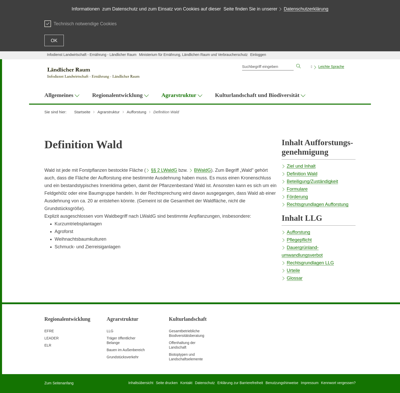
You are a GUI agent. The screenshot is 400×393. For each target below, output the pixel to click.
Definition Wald (302, 173)
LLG (110, 331)
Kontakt (186, 383)
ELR (47, 345)
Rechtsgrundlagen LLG (310, 262)
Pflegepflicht (299, 239)
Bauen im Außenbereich (126, 350)
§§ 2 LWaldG (164, 170)
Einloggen (258, 55)
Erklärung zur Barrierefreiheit (240, 383)
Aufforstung (298, 232)
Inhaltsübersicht (140, 383)
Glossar (295, 278)
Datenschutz (205, 383)
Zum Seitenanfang (58, 383)
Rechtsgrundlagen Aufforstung (317, 204)
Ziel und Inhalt (301, 166)
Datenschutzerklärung (306, 8)
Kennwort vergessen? (338, 383)
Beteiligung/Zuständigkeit (312, 181)
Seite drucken (167, 383)
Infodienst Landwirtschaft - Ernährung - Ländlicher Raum (91, 55)
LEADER (51, 338)
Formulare (297, 189)
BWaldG (202, 170)
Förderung (297, 196)
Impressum (309, 383)
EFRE (49, 331)
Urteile (293, 270)
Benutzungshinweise (282, 383)
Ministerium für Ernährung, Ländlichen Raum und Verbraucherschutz (193, 55)
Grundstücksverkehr (123, 357)
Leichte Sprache (331, 67)
